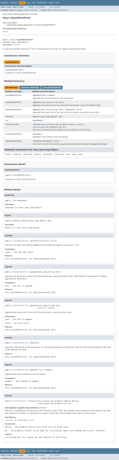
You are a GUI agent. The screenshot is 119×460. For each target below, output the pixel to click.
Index (51, 3)
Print (5, 32)
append (36, 95)
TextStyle (70, 109)
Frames (31, 7)
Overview (5, 3)
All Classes (55, 7)
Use (28, 3)
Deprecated (42, 3)
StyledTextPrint (13, 70)
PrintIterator (12, 124)
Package (14, 3)
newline (36, 134)
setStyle (37, 141)
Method (34, 10)
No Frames (40, 7)
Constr (26, 10)
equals (36, 117)
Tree (34, 3)
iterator (37, 124)
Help (57, 3)
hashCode (37, 120)
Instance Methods (30, 88)
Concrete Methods (52, 88)
